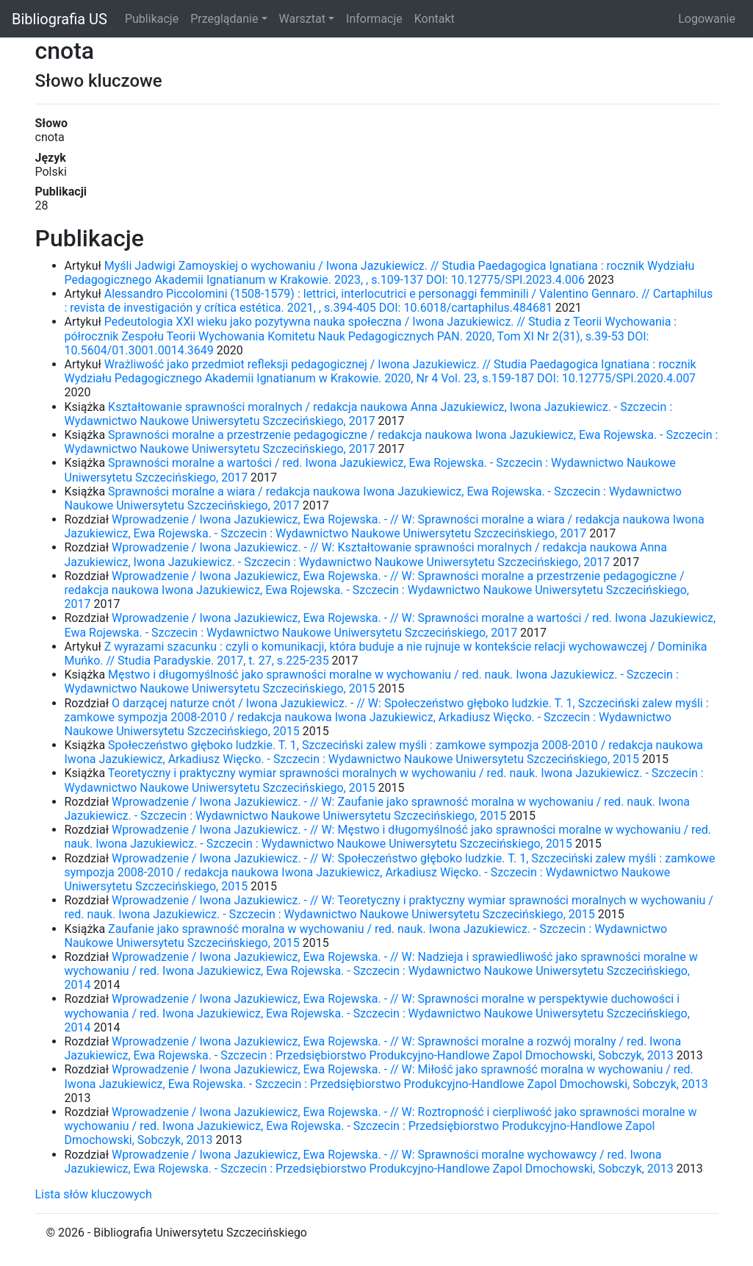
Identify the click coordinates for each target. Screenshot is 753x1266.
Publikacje (152, 19)
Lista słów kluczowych (93, 1194)
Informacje (374, 19)
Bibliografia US (59, 19)
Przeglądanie (224, 19)
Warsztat (302, 19)
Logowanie (706, 19)
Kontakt (434, 19)
